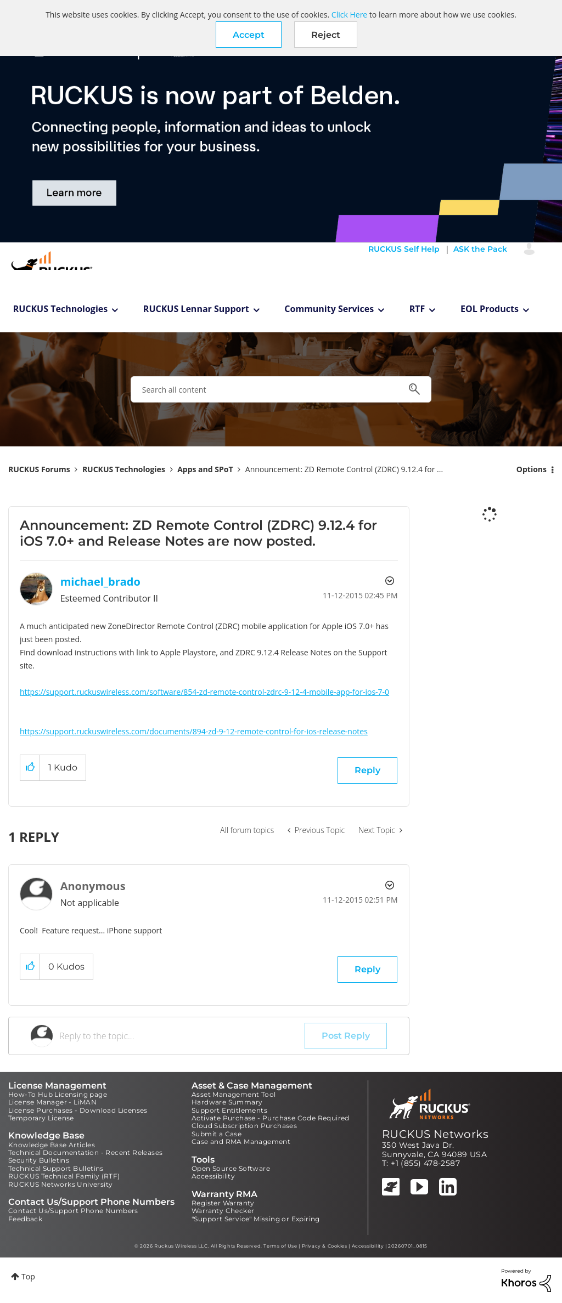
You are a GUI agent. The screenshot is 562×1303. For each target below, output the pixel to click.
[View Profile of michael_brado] (100, 581)
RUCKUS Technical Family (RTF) (64, 1176)
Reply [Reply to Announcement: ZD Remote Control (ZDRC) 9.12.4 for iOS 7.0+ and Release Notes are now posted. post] (367, 770)
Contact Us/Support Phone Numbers (73, 1210)
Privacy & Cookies (324, 1246)
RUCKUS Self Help (404, 249)
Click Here (349, 14)
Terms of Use (280, 1246)
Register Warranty (223, 1203)
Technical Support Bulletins (56, 1168)
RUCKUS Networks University (60, 1184)
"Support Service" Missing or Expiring (256, 1219)
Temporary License (41, 1118)
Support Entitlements (229, 1110)
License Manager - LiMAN (52, 1102)
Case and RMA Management (241, 1141)
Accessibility (213, 1176)
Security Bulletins (38, 1160)
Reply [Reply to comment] (367, 969)
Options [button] (531, 469)
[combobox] (281, 389)
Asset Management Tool (234, 1094)
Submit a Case (216, 1134)
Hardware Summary (227, 1102)
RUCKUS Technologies (60, 309)
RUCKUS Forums (39, 469)
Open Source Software (231, 1168)
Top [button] (28, 1276)
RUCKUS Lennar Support (196, 309)
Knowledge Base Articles (51, 1145)
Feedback (25, 1219)
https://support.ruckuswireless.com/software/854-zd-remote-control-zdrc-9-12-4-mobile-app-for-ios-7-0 (204, 692)
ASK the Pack (480, 249)
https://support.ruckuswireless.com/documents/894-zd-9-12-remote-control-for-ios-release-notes (194, 731)
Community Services (329, 309)
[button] (249, 34)
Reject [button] (325, 35)
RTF (417, 309)
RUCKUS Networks (435, 1134)
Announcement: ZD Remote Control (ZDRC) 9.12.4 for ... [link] (344, 469)
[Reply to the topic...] (182, 1036)
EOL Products (489, 309)
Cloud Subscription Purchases (244, 1125)
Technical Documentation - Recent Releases (85, 1152)
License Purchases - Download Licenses (78, 1110)
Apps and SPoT (205, 469)
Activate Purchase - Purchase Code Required (271, 1118)
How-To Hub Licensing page (57, 1094)
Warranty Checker (223, 1210)
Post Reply (346, 1035)
